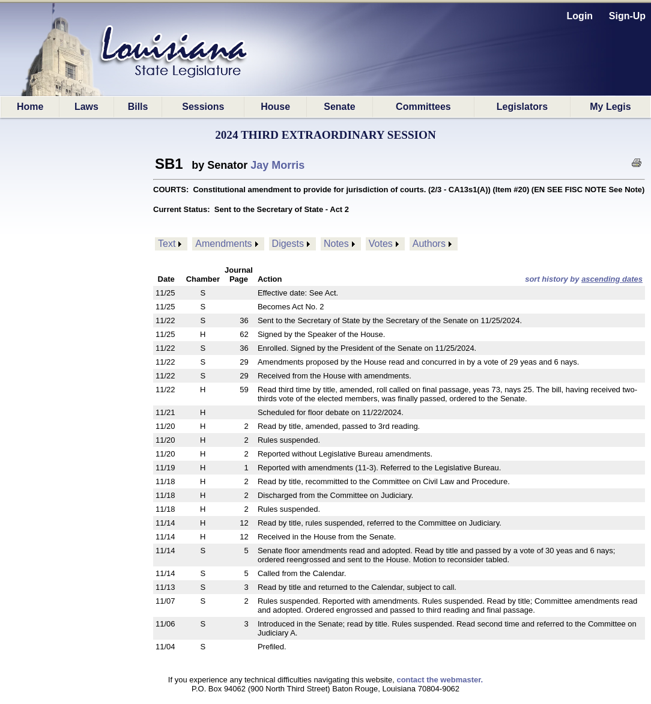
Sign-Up (627, 16)
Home (30, 107)
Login (580, 16)
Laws (86, 107)
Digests (288, 243)
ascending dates (612, 279)
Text (166, 243)
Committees (423, 107)
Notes (336, 243)
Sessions (203, 107)
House (275, 107)
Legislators (522, 107)
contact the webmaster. (439, 679)
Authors (429, 243)
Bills (138, 107)
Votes (381, 243)
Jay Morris (277, 165)
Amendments (223, 243)
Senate (339, 107)
